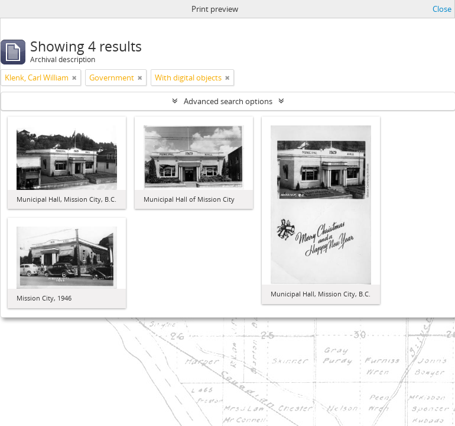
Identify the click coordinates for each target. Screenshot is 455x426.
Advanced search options (228, 101)
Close (442, 9)
